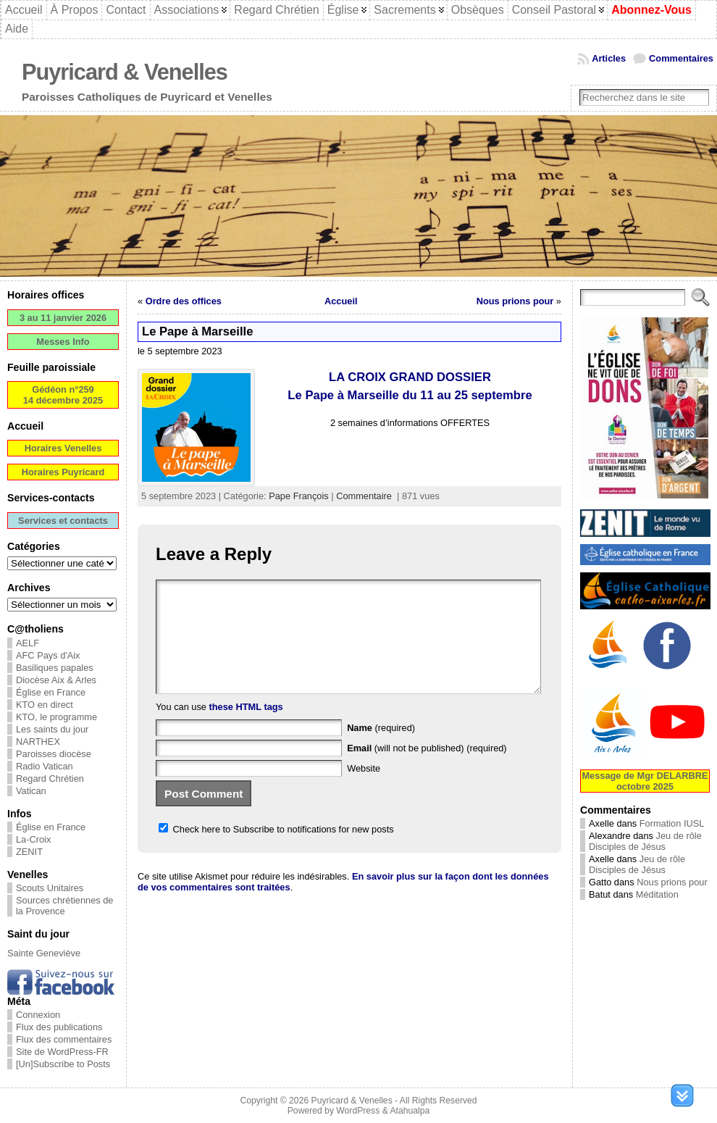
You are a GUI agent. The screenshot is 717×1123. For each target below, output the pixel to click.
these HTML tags (246, 728)
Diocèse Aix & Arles (56, 680)
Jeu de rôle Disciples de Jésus (645, 841)
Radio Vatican (44, 766)
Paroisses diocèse (53, 753)
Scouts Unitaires (49, 887)
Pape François (299, 495)
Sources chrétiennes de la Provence (64, 906)
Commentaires (681, 58)
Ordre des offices (184, 301)
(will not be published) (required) (427, 769)
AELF (27, 643)
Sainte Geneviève (43, 953)
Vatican (31, 790)
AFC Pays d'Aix (48, 655)
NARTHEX (38, 741)
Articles (609, 58)
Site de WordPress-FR (62, 1051)
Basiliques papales (54, 667)
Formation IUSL (672, 823)
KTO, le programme (56, 716)
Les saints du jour (52, 729)
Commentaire (364, 495)
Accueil (341, 301)
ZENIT (29, 851)
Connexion (38, 1014)
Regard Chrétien (50, 778)
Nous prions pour (515, 301)
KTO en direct (44, 704)
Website (363, 790)
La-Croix (33, 839)
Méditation (657, 894)
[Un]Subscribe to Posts (63, 1064)
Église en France (50, 692)
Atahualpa (409, 1111)
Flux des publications (59, 1027)
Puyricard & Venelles (124, 72)
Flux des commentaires (64, 1039)
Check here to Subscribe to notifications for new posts (276, 851)
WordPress (358, 1111)
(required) (381, 749)
